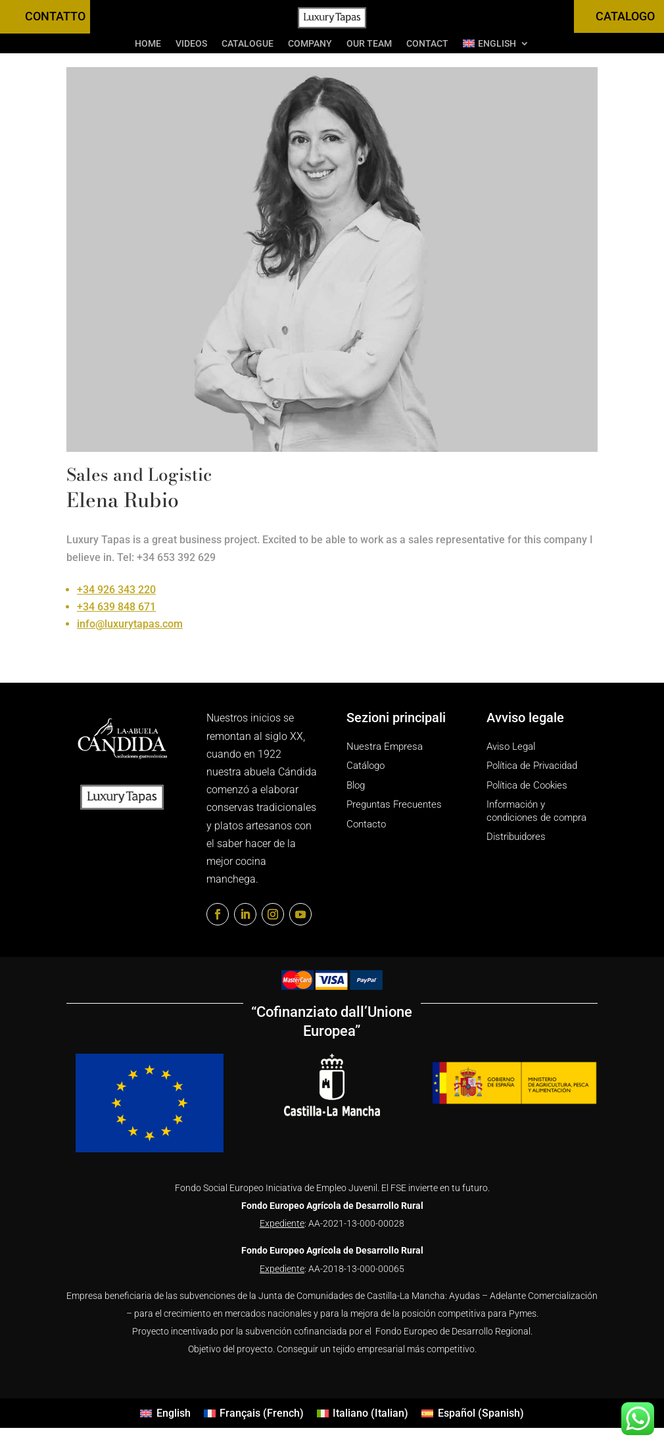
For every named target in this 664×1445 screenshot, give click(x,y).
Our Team (369, 44)
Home (148, 44)
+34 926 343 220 (116, 589)
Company (310, 44)
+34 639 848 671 (116, 606)
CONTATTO (55, 16)
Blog (355, 785)
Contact (427, 44)
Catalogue (247, 44)
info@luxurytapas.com (130, 624)
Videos (191, 44)
